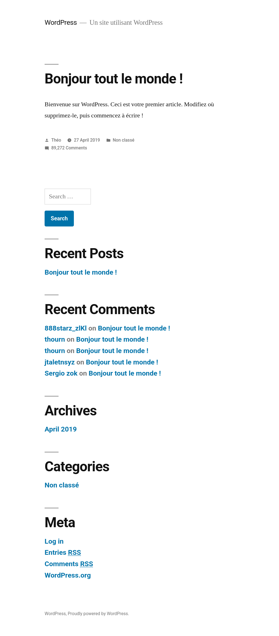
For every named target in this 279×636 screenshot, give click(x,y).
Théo (56, 140)
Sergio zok (61, 373)
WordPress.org (68, 575)
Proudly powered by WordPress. (98, 613)
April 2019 (61, 429)
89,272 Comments (69, 148)
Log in (54, 541)
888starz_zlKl (66, 328)
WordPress (61, 22)
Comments (69, 564)
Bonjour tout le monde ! (114, 79)
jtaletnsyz (60, 362)
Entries (63, 552)
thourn (55, 339)
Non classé (124, 140)
